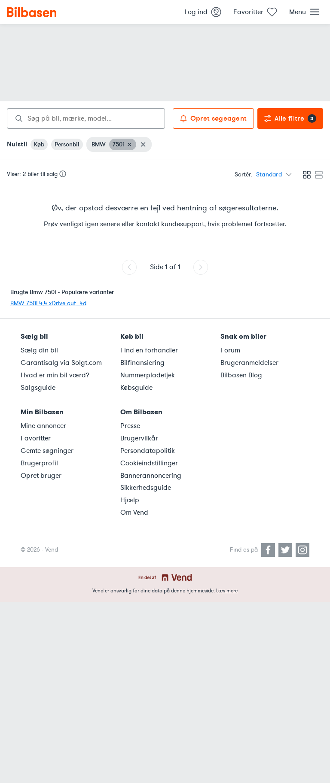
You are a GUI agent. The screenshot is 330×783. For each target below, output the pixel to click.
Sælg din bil (39, 350)
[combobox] (86, 118)
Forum (230, 350)
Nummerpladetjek (147, 375)
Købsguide (136, 387)
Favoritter (36, 438)
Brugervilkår (139, 438)
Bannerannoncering (150, 475)
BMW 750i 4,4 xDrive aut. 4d (48, 303)
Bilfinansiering (142, 362)
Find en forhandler (149, 350)
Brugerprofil (39, 463)
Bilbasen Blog (241, 375)
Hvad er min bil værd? (55, 375)
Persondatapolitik (147, 450)
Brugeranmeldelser (249, 362)
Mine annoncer (43, 426)
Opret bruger (41, 475)
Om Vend (134, 512)
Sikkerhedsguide (145, 487)
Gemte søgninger (47, 450)
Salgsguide (38, 387)
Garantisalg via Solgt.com (61, 362)
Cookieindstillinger (149, 463)
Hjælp (129, 500)
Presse (130, 426)
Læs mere (227, 590)
